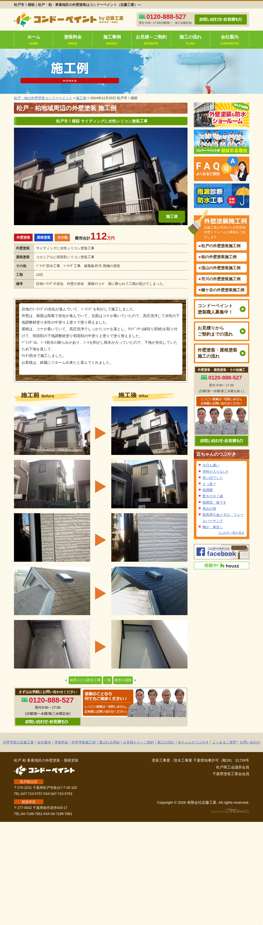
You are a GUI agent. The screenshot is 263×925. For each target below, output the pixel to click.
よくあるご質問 (224, 742)
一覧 (107, 680)
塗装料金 (72, 40)
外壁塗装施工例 (84, 742)
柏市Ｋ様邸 (123, 680)
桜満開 (207, 490)
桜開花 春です (214, 502)
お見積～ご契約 (151, 40)
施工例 (81, 98)
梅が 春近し (212, 527)
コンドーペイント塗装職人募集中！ (215, 308)
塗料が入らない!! (215, 472)
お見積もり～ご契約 (138, 742)
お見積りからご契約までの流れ (215, 331)
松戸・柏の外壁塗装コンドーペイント (43, 98)
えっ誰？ (209, 484)
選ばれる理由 (109, 742)
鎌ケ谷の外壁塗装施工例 (222, 290)
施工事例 (112, 40)
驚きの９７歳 (212, 496)
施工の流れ (190, 40)
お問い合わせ (250, 742)
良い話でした (212, 478)
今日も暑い (211, 465)
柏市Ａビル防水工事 (85, 680)
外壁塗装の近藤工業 (18, 742)
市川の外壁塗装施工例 (220, 279)
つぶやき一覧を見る (231, 533)
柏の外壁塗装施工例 (219, 257)
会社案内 (229, 40)
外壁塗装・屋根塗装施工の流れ (217, 353)
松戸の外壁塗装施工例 (220, 246)
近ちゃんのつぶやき (216, 454)
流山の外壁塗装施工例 (220, 268)
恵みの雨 (209, 509)
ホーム (33, 40)
